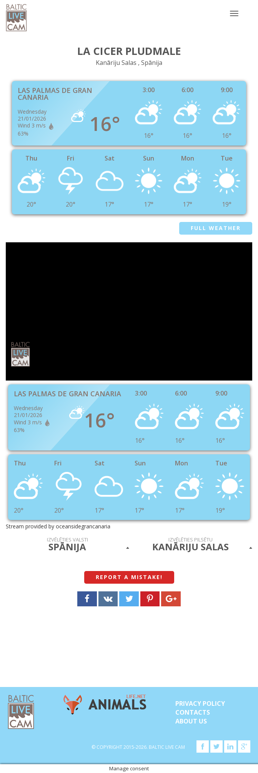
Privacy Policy (200, 703)
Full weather (216, 228)
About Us (191, 721)
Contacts (192, 712)
